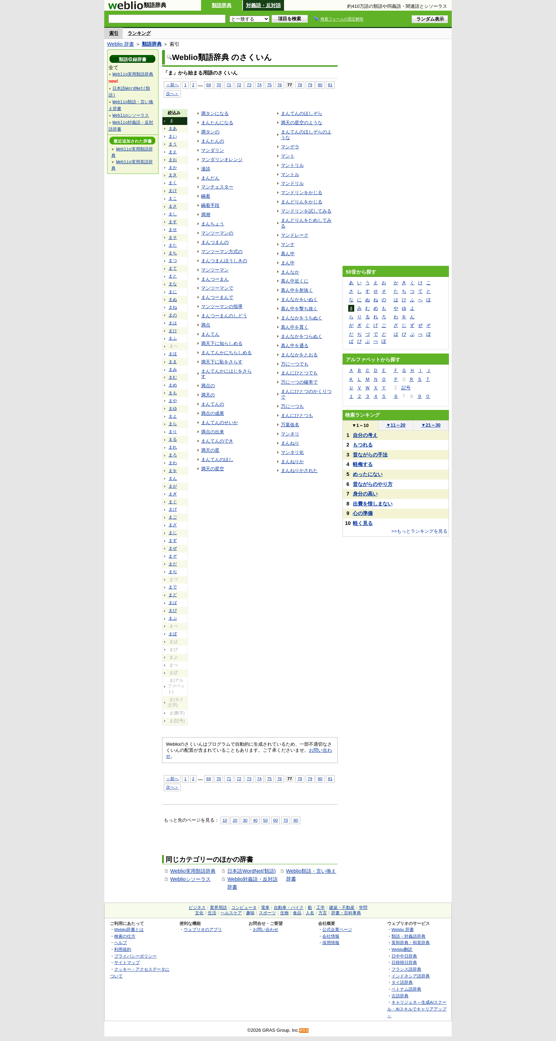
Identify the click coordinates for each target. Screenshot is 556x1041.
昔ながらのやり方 (373, 484)
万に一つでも (294, 364)
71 (229, 84)
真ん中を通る (294, 345)
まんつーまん (215, 279)
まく (172, 182)
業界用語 (218, 907)
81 (330, 84)
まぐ (172, 501)
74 (259, 84)
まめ (172, 385)
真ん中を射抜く (297, 290)
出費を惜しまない (373, 503)
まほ (172, 353)
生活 (212, 913)
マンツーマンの (217, 233)
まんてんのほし (217, 459)
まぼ (172, 633)
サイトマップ (127, 962)
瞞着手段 (210, 205)
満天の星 (210, 450)
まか (172, 167)
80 (320, 84)
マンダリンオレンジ (222, 159)
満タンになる (215, 113)
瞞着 (205, 196)
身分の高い (365, 494)
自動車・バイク (289, 907)
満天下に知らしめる (222, 343)
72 (239, 84)
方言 (322, 913)
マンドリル (292, 183)
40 (255, 820)
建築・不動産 (342, 907)
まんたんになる (217, 122)
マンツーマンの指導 (222, 306)
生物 (284, 913)
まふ (172, 338)
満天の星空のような (301, 122)
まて (172, 268)
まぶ (172, 618)
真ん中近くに (294, 281)
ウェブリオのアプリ (203, 929)
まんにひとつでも (299, 373)
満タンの (210, 132)
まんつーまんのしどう (224, 315)
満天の (208, 395)
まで (172, 587)
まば (172, 602)
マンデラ (290, 146)
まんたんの (212, 141)
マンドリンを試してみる (306, 211)
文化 (199, 913)
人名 (310, 913)
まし (172, 214)
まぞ (172, 556)
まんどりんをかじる (301, 201)
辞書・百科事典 (346, 913)
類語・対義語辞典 (408, 936)
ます (172, 221)
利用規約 (122, 949)
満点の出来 (212, 431)
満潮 (205, 214)
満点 (205, 325)
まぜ (172, 548)
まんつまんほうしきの (224, 260)
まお (172, 159)
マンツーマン (215, 270)
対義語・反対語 (263, 5)
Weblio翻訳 (401, 949)
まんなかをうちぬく (301, 317)
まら (172, 423)
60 (275, 820)
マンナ (288, 244)
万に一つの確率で (299, 382)
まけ (172, 190)
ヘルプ (120, 942)
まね (172, 307)
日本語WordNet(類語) (251, 871)
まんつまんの (215, 242)
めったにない (368, 474)
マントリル (292, 165)
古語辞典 (399, 995)
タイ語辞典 (402, 982)
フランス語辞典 (406, 969)
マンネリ (290, 434)
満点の (208, 385)
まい (172, 136)
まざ (172, 524)
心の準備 (363, 513)
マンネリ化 (292, 452)
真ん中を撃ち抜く (299, 308)
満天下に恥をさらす (222, 362)
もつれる (363, 445)
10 (225, 820)
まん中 (288, 262)
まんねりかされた (299, 470)
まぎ (172, 494)
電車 (265, 907)
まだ (172, 563)
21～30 (431, 425)
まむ (172, 377)
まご (172, 517)
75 (269, 84)
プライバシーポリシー (135, 956)
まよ (172, 416)
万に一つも (292, 406)
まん (172, 478)
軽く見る (363, 523)
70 (218, 84)
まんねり (290, 443)
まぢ (172, 571)
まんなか (290, 272)
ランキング (139, 33)
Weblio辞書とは (129, 929)
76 (279, 84)
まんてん (210, 334)
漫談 (205, 168)
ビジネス (197, 907)
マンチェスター (217, 187)
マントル (290, 174)
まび (172, 610)
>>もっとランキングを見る (419, 531)
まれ (172, 447)
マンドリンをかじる (301, 192)
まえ (172, 151)
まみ (172, 369)
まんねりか (292, 461)
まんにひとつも (297, 415)
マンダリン (212, 150)
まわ (172, 462)
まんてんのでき (217, 441)
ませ (172, 229)
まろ (172, 455)
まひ (172, 330)
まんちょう (212, 223)
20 (235, 820)
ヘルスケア (231, 913)
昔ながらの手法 (370, 455)
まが (172, 486)
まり (172, 431)
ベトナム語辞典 (406, 989)
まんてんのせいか (219, 422)
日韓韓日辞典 (404, 962)
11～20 (396, 425)
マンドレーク (294, 235)
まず (172, 540)
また (172, 245)
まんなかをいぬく (299, 299)
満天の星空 (212, 468)
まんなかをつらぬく (301, 336)
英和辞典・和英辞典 (410, 942)
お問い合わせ (265, 929)
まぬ (172, 299)
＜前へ (172, 84)
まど (172, 594)
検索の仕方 (124, 936)
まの (172, 315)
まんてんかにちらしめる (226, 352)
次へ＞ (172, 93)
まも (172, 392)
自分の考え (365, 435)
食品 (297, 913)
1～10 (360, 425)
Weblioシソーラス (190, 879)
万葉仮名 (290, 424)
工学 (320, 907)
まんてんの (212, 404)
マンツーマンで (217, 288)
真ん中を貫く (294, 327)
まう (172, 144)
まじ (172, 532)
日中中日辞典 (404, 956)
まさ (172, 206)
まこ (172, 198)
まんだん (210, 178)
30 (245, 820)
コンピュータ (244, 907)
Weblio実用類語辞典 (193, 871)
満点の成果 (212, 413)
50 (265, 820)
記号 (406, 387)
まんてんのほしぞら (301, 113)
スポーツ (267, 913)
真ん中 (288, 253)
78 (300, 84)
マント (288, 156)
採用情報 (330, 942)
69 (208, 84)
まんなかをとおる (299, 354)
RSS (304, 1030)
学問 (363, 907)
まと (172, 276)
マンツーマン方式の (222, 251)
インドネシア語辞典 (410, 976)
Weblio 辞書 (120, 44)
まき (172, 174)
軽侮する (363, 464)
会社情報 (330, 936)
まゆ (172, 408)
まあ (172, 128)
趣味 (250, 913)
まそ (172, 237)
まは (172, 322)
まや (172, 400)
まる (172, 439)
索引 (113, 33)
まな (172, 283)
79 (310, 84)
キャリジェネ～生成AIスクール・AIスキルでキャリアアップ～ (416, 1009)
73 (249, 84)
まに (172, 291)
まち (172, 253)
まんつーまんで (217, 297)
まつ (172, 260)
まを (172, 470)
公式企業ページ (337, 929)
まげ (172, 509)
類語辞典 (222, 5)
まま (172, 361)
